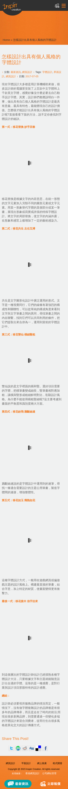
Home (6, 39)
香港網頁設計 (32, 773)
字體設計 (47, 72)
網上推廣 (42, 763)
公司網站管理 (49, 773)
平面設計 (26, 763)
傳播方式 (34, 725)
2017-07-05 (31, 76)
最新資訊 (16, 72)
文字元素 (10, 203)
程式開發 (57, 763)
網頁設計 (27, 72)
